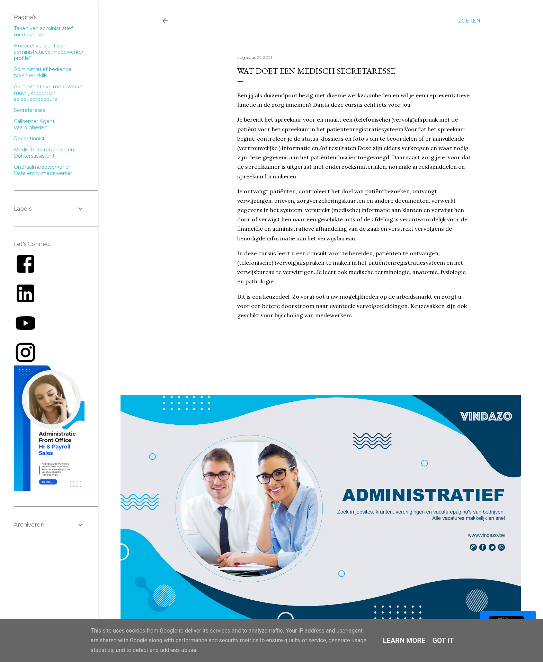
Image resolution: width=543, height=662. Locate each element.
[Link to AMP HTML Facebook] (25, 274)
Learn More (404, 640)
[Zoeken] (469, 20)
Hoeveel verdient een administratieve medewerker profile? (48, 52)
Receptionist (29, 138)
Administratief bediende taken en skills (43, 72)
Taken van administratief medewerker (43, 31)
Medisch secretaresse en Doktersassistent (44, 153)
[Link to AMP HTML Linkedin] (25, 303)
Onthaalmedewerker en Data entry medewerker (43, 170)
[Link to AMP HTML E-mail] (25, 362)
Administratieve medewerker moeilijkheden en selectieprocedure (49, 92)
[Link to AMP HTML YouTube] (25, 333)
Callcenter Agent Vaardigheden (34, 124)
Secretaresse (29, 110)
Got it (443, 640)
